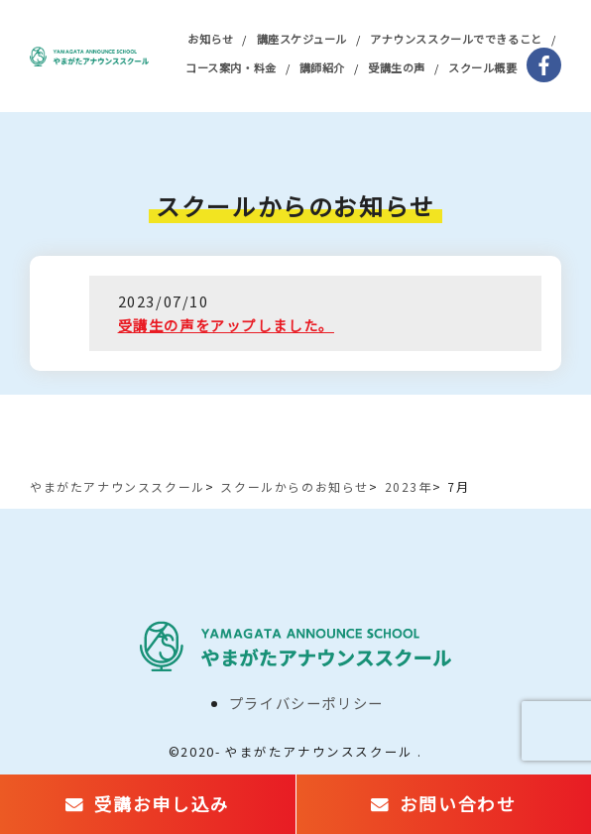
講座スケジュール (302, 39)
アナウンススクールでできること (455, 39)
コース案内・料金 (230, 67)
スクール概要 (482, 67)
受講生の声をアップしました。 (226, 324)
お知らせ (210, 39)
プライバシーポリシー (306, 702)
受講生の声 (396, 67)
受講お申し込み (162, 803)
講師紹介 (322, 67)
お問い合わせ (458, 803)
